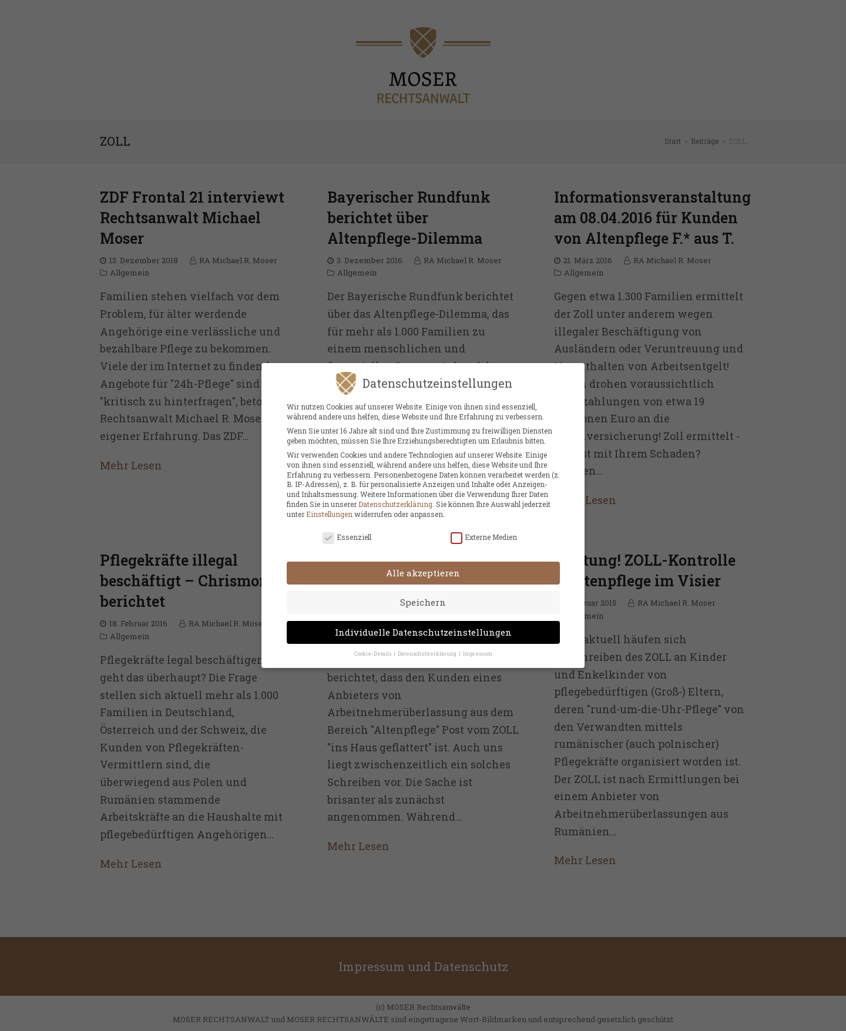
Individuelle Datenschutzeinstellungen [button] (423, 624)
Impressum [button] (477, 646)
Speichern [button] (423, 595)
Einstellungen (329, 506)
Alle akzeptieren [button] (423, 565)
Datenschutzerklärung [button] (428, 646)
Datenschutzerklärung (395, 496)
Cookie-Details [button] (373, 646)
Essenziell (347, 530)
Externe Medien (484, 530)
